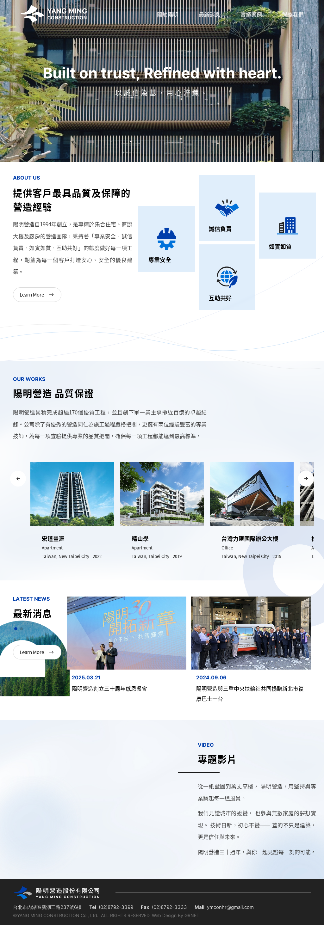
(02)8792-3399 (116, 907)
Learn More (38, 294)
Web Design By (167, 915)
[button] (18, 479)
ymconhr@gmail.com (230, 907)
